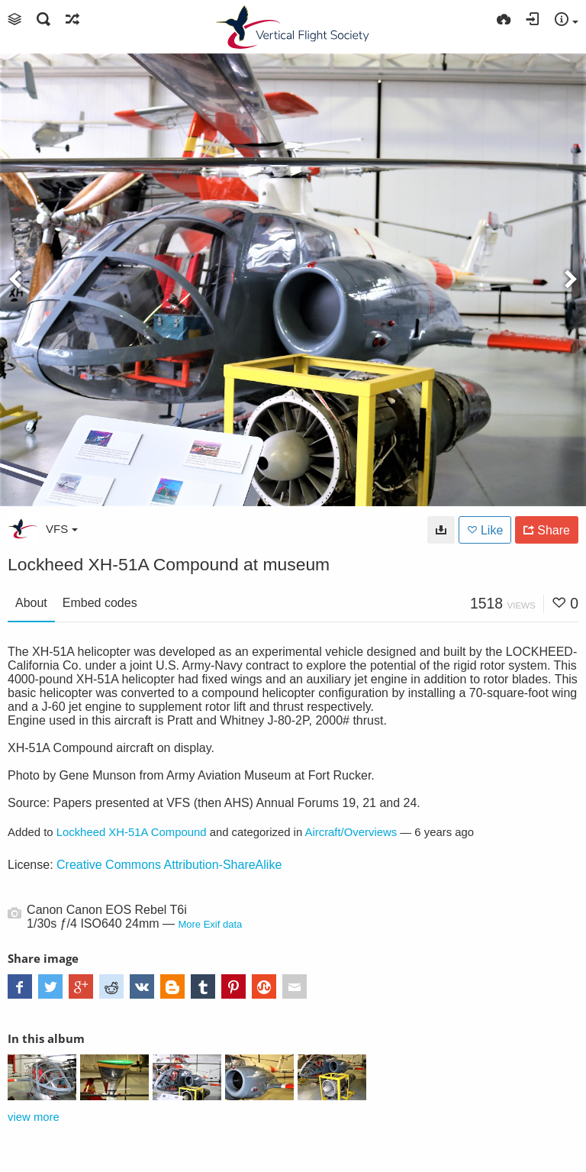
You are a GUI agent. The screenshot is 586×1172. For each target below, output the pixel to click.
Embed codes (100, 602)
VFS (62, 528)
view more (34, 1117)
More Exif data (210, 924)
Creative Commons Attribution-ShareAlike (169, 864)
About (31, 602)
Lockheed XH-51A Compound (131, 832)
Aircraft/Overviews (351, 832)
